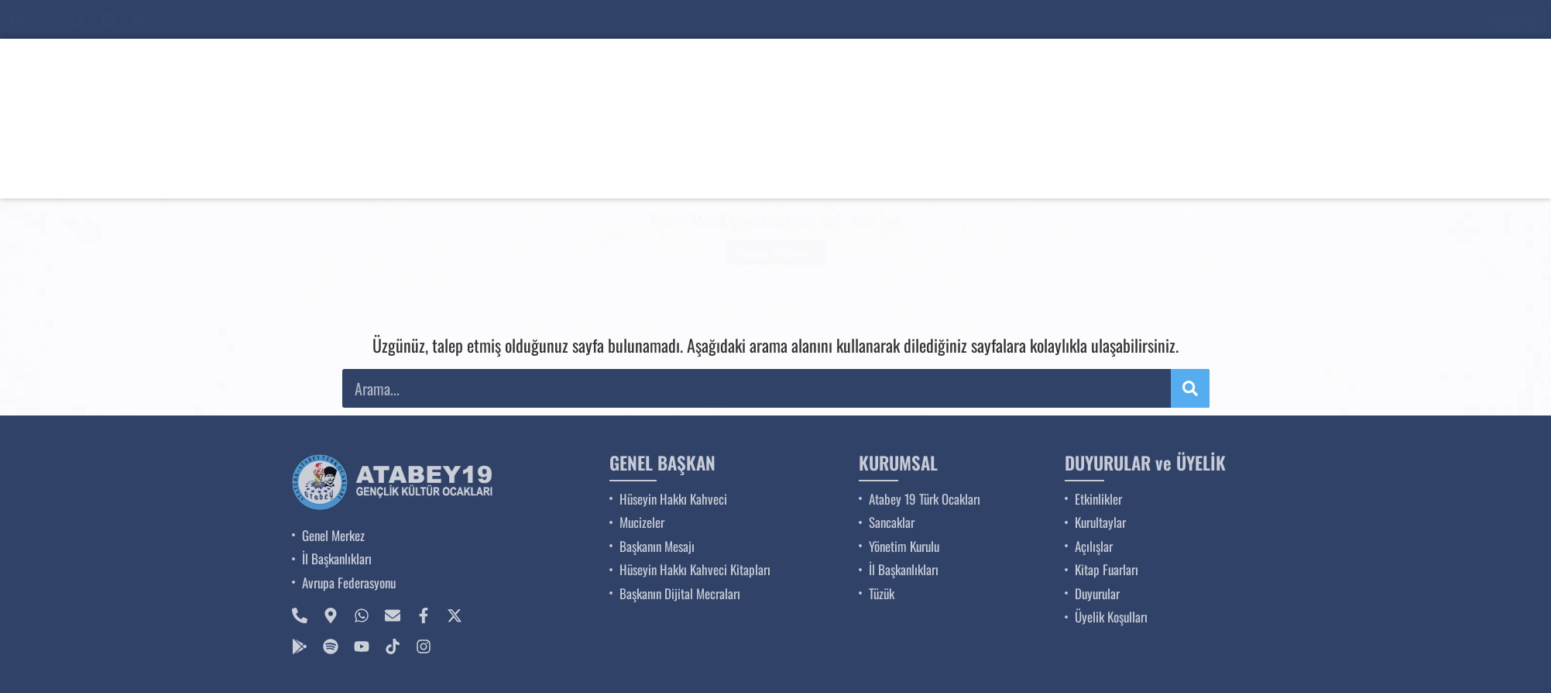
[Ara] (1374, 20)
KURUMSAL (898, 169)
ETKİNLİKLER (1021, 169)
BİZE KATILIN (1269, 169)
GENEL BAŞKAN (767, 169)
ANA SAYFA (641, 169)
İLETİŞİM (1384, 169)
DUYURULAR (1145, 169)
